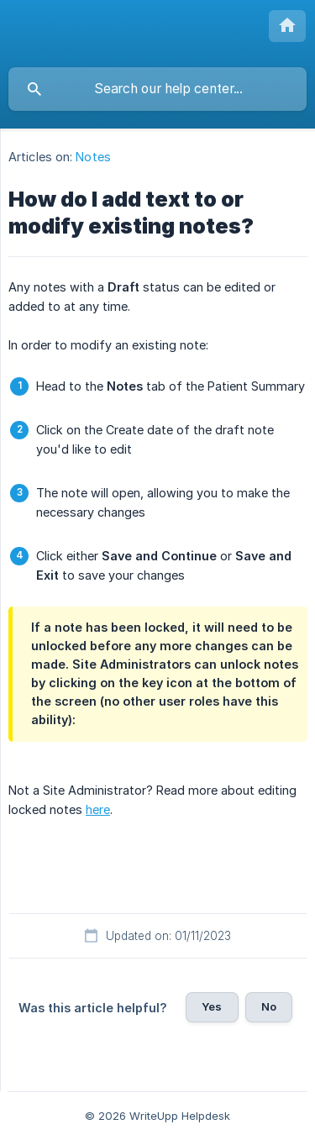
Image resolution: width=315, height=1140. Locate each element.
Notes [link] (93, 157)
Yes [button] (212, 1006)
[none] (287, 26)
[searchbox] (157, 89)
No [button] (268, 1006)
